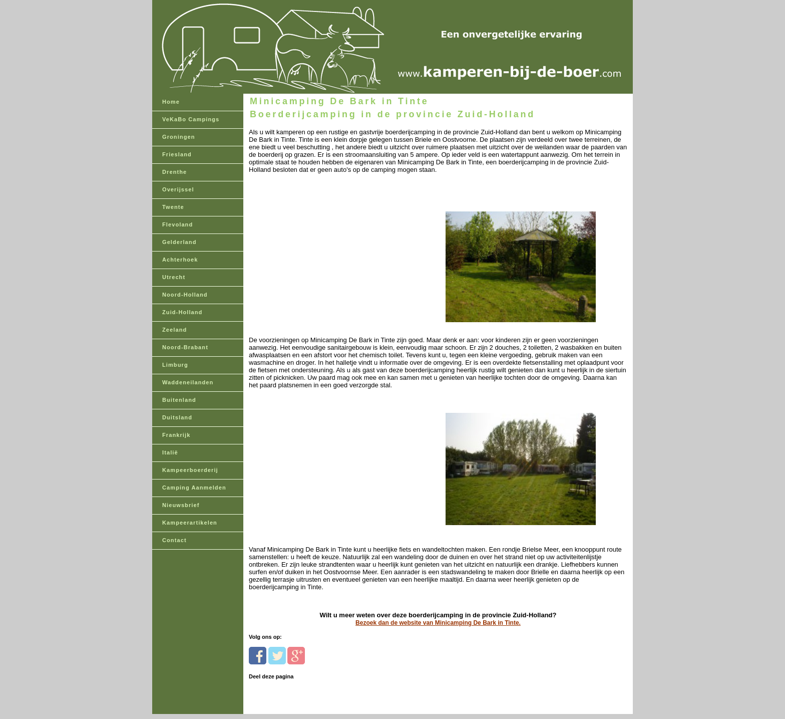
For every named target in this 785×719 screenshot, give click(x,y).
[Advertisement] (317, 250)
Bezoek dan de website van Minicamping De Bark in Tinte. (438, 622)
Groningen (178, 137)
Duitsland (177, 417)
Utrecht (173, 277)
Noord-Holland (185, 295)
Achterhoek (180, 260)
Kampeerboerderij (190, 470)
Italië (170, 452)
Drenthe (174, 172)
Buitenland (179, 400)
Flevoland (177, 224)
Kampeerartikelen (189, 523)
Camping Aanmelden (194, 488)
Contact (174, 540)
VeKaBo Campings (190, 119)
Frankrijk (176, 435)
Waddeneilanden (187, 382)
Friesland (177, 154)
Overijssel (178, 189)
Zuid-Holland (182, 312)
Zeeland (174, 330)
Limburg (175, 365)
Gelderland (179, 242)
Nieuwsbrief (180, 505)
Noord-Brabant (185, 347)
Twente (173, 207)
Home (171, 102)
